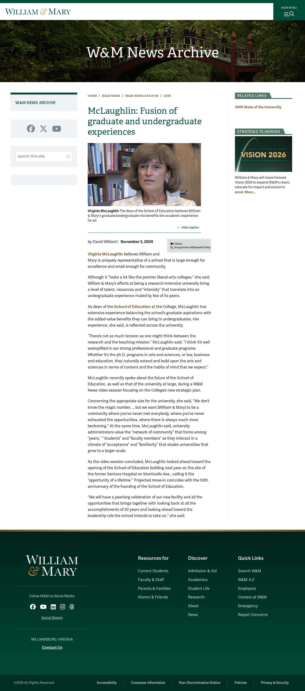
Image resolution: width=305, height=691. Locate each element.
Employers (247, 588)
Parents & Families (154, 588)
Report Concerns (253, 614)
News (193, 614)
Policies (240, 683)
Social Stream (52, 618)
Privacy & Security (275, 683)
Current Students (153, 571)
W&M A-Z (246, 579)
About (193, 606)
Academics (198, 579)
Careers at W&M (252, 597)
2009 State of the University (258, 107)
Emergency (248, 606)
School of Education (132, 306)
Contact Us (52, 647)
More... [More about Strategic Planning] (250, 192)
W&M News (111, 96)
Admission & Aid (202, 571)
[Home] (38, 11)
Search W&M (249, 571)
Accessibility (107, 683)
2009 (167, 96)
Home (92, 96)
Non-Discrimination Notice (199, 683)
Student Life (198, 588)
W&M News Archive (152, 53)
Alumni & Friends (153, 597)
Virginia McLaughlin (105, 254)
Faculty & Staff (151, 579)
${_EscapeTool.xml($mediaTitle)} (190, 245)
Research (196, 597)
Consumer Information (148, 683)
